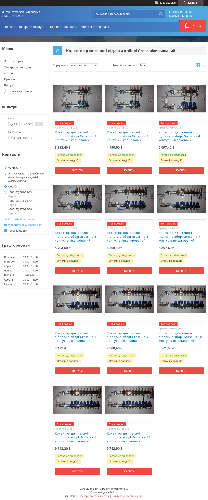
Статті (8, 73)
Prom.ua (123, 488)
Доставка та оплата (95, 27)
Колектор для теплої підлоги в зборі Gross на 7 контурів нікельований (179, 236)
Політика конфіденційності (127, 496)
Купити (77, 170)
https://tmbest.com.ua (21, 219)
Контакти (70, 27)
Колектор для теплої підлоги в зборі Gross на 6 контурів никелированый (127, 236)
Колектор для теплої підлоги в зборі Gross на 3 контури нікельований (127, 136)
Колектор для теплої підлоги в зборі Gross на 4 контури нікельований (179, 136)
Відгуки (9, 85)
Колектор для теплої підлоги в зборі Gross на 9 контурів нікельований (127, 337)
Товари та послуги (31, 27)
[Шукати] (161, 14)
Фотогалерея (14, 61)
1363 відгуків (168, 2)
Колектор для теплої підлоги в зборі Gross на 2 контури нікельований (75, 136)
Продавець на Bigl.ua (104, 492)
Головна (9, 27)
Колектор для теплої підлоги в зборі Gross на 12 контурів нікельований (128, 437)
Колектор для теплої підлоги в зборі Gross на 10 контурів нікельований (180, 337)
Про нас (55, 27)
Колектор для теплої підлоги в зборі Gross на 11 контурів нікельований (76, 437)
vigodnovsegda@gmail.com (25, 225)
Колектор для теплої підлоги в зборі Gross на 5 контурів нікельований (75, 236)
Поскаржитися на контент (94, 496)
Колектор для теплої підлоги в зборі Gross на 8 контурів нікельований (75, 337)
